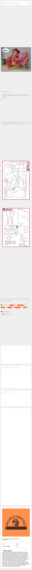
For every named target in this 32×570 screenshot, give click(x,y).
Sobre (17, 546)
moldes (10, 91)
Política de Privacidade (6, 546)
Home (2, 91)
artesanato (5, 91)
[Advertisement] (16, 16)
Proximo (29, 300)
